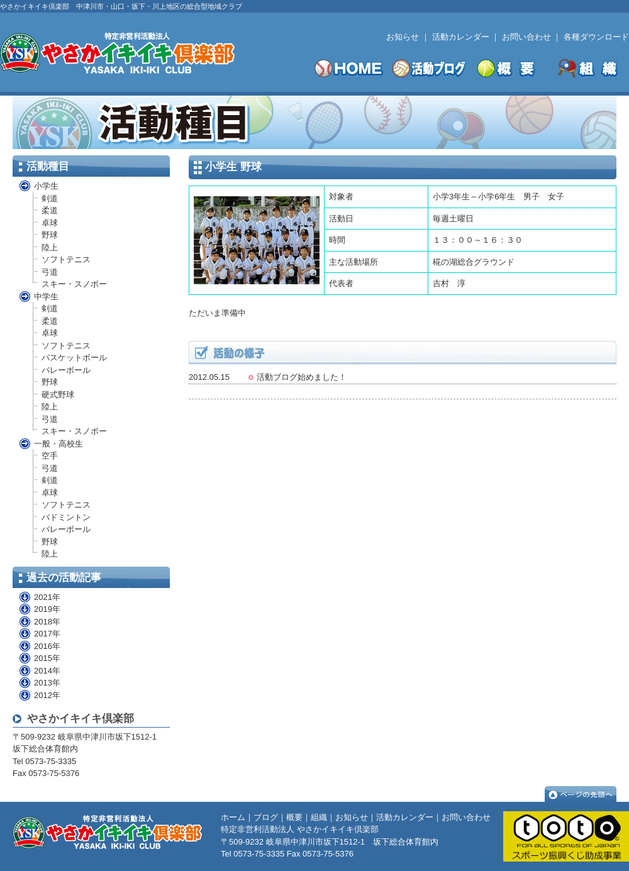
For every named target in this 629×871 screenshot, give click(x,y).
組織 (319, 817)
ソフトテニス (66, 259)
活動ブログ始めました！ (302, 377)
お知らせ (402, 37)
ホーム (233, 817)
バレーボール (66, 370)
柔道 (50, 210)
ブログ (265, 817)
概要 (294, 817)
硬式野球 (58, 394)
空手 (50, 455)
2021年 (39, 597)
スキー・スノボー (74, 284)
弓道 (50, 272)
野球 (50, 235)
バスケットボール (74, 357)
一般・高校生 (58, 443)
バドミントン (66, 517)
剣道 (50, 198)
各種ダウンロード (596, 37)
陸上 (50, 247)
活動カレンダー (460, 37)
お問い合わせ (526, 37)
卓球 (50, 223)
